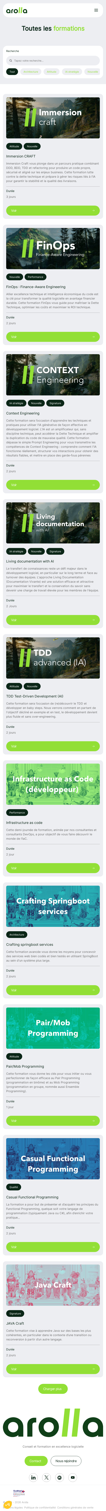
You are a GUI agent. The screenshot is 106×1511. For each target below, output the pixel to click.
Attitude (51, 71)
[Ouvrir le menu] (96, 10)
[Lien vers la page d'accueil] (16, 10)
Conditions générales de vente (75, 1507)
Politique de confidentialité (40, 1507)
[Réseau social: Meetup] (59, 1477)
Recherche (12, 50)
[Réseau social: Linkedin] (33, 1477)
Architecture (30, 71)
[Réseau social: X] (46, 1477)
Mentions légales (13, 1507)
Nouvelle (93, 71)
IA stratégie (72, 71)
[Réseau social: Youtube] (72, 1477)
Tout (12, 71)
